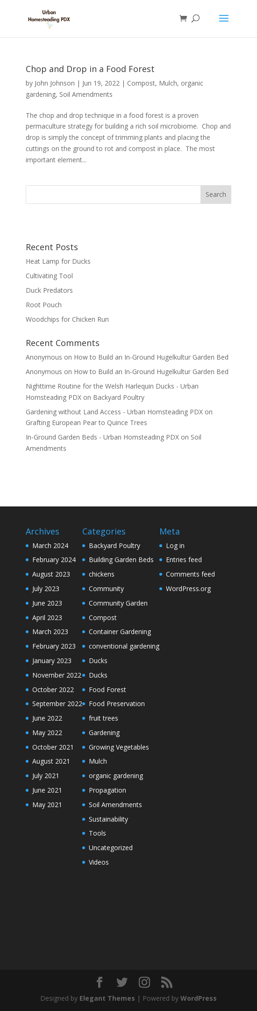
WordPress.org (188, 588)
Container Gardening (120, 631)
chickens (101, 574)
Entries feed (184, 559)
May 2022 (47, 732)
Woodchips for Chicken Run (67, 319)
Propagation (107, 790)
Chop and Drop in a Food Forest (90, 68)
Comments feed (190, 574)
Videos (99, 862)
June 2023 (47, 603)
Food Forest (107, 689)
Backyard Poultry (118, 397)
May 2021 (47, 804)
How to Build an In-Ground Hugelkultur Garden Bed (151, 357)
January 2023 (51, 660)
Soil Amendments (86, 94)
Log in (175, 545)
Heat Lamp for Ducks (58, 261)
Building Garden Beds (121, 559)
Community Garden (118, 603)
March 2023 (50, 631)
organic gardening (116, 775)
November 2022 (56, 675)
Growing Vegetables (119, 747)
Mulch (168, 83)
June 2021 (47, 790)
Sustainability (108, 819)
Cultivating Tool (49, 275)
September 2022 (57, 703)
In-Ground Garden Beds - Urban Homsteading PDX (102, 437)
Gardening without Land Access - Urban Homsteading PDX (114, 411)
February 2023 (54, 646)
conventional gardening (124, 646)
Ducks (98, 660)
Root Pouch (44, 304)
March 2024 (50, 545)
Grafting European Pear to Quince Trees (86, 422)
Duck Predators (49, 290)
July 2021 (45, 775)
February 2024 (54, 559)
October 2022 (53, 689)
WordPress (198, 998)
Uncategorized (111, 847)
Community (106, 588)
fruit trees (103, 718)
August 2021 (51, 761)
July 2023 (45, 588)
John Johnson (55, 83)
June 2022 (47, 718)
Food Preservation (117, 703)
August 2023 (51, 574)
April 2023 (47, 617)
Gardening (104, 732)
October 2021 (53, 747)
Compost (141, 83)
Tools (97, 833)
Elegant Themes (107, 998)
